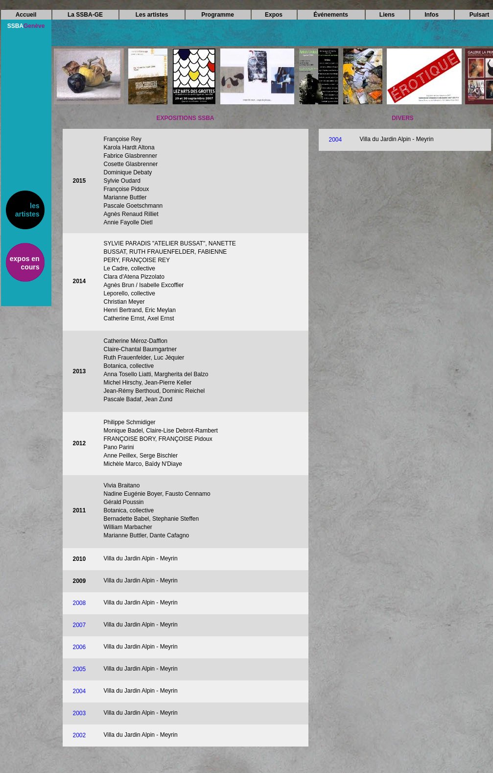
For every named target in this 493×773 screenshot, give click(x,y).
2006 (79, 647)
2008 (79, 603)
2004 (335, 139)
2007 (79, 625)
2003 (79, 713)
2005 (79, 669)
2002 (79, 735)
